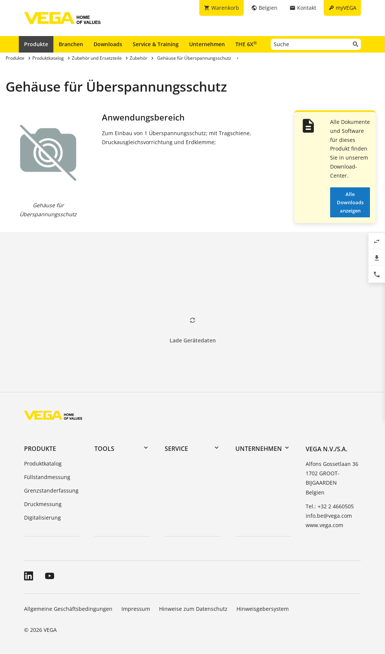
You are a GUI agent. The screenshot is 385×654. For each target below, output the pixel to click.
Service (176, 449)
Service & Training (156, 44)
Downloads (108, 44)
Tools (104, 449)
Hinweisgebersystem (262, 608)
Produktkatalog (43, 463)
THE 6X (246, 44)
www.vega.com (324, 525)
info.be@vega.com (329, 515)
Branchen (71, 44)
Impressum (135, 608)
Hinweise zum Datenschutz (193, 608)
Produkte (36, 44)
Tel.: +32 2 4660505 (330, 506)
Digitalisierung (42, 517)
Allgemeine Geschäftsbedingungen (68, 608)
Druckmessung (43, 504)
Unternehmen (207, 44)
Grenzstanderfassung (51, 490)
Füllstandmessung (47, 477)
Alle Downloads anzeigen (350, 202)
